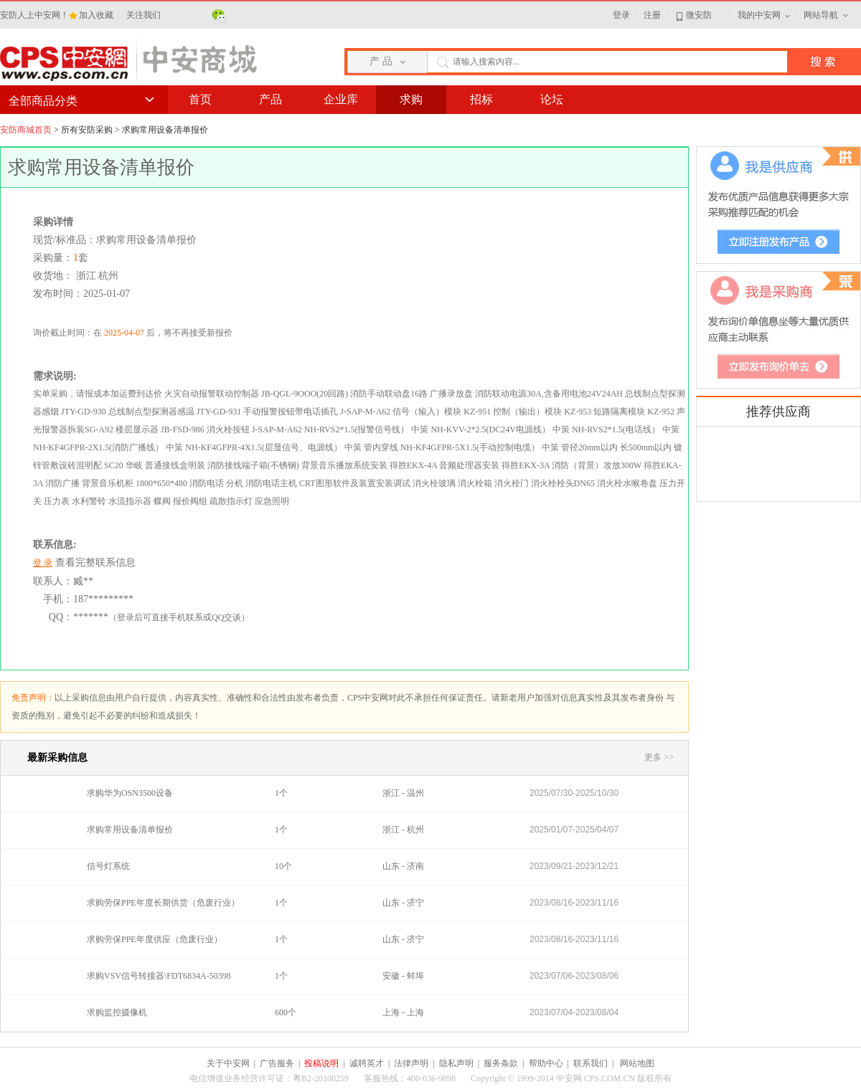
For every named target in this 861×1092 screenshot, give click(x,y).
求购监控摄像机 (117, 1012)
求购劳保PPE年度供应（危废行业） (154, 939)
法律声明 (411, 1063)
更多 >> (659, 757)
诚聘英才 (366, 1063)
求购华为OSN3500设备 (130, 793)
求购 (411, 99)
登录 (621, 15)
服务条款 (501, 1063)
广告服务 (277, 1063)
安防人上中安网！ (34, 15)
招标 (481, 99)
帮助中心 (546, 1063)
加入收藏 (97, 15)
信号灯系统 (108, 866)
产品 (270, 99)
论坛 (551, 99)
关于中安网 (228, 1063)
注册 (652, 15)
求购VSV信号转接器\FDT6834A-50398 (159, 976)
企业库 (341, 99)
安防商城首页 (26, 130)
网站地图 (637, 1063)
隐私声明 (456, 1063)
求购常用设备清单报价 (130, 830)
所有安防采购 (87, 130)
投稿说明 (321, 1063)
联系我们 (590, 1063)
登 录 (42, 563)
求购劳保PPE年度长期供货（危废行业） (163, 903)
